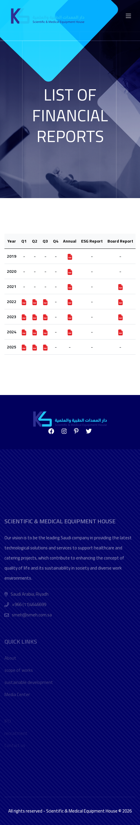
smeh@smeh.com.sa (32, 647)
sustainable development (28, 707)
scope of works (18, 694)
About (10, 682)
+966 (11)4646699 (29, 637)
